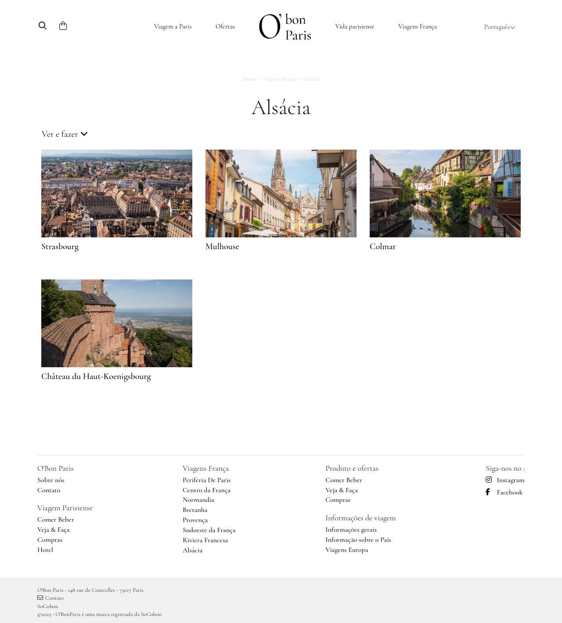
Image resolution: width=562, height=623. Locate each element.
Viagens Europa (346, 549)
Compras (49, 539)
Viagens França (417, 26)
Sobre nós (50, 480)
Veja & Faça (53, 529)
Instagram (505, 480)
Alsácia (192, 550)
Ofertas (225, 26)
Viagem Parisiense (65, 507)
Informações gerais (351, 529)
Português (499, 27)
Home (249, 78)
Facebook (504, 492)
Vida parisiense (355, 26)
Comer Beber (55, 519)
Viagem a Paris (173, 26)
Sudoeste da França (209, 530)
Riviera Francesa (205, 540)
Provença (195, 520)
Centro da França (207, 490)
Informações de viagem (360, 518)
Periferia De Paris (207, 480)
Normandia (198, 499)
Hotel (45, 549)
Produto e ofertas (351, 468)
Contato (48, 490)
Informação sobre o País (358, 539)
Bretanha (195, 509)
